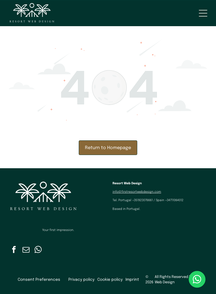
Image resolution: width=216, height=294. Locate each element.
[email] (26, 250)
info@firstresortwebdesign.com (136, 192)
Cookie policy (110, 280)
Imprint (132, 280)
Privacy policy (81, 280)
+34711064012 (174, 200)
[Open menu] (203, 13)
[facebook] (14, 250)
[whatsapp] (38, 250)
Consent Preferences (39, 280)
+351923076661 (142, 200)
